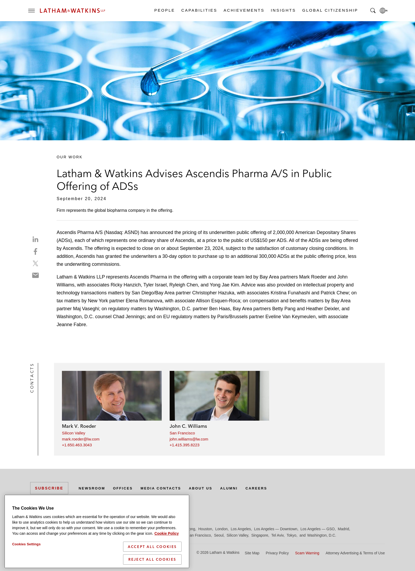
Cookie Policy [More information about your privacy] (167, 554)
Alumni (237, 488)
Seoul (219, 535)
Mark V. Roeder (79, 426)
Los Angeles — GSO (317, 529)
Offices (125, 488)
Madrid (343, 529)
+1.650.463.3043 (77, 445)
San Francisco (182, 433)
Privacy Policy (277, 553)
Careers (266, 488)
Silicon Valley (73, 433)
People (164, 10)
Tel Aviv (277, 535)
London (221, 529)
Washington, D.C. (321, 535)
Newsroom (93, 488)
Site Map (252, 553)
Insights (283, 10)
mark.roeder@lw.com (81, 439)
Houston (205, 529)
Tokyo (291, 535)
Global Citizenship (330, 10)
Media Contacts (165, 488)
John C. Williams (188, 426)
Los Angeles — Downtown (275, 529)
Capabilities (199, 10)
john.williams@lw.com (189, 439)
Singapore (259, 535)
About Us (208, 488)
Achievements (244, 10)
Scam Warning (307, 553)
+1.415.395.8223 (185, 445)
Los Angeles (241, 529)
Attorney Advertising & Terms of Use (355, 553)
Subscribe (49, 488)
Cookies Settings (26, 564)
